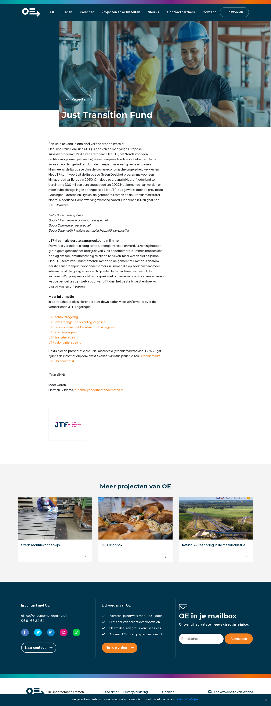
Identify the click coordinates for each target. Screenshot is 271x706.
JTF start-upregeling (64, 332)
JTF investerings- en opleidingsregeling (77, 322)
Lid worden (235, 12)
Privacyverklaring (135, 692)
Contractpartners (181, 12)
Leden (68, 12)
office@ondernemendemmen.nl (44, 616)
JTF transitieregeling (64, 338)
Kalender (87, 12)
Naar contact (39, 648)
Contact (210, 12)
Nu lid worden (120, 648)
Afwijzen (194, 699)
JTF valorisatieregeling (65, 343)
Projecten (77, 100)
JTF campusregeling (63, 317)
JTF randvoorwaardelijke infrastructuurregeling (82, 327)
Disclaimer (111, 692)
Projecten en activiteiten (121, 12)
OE (53, 12)
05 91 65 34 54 (33, 621)
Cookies (168, 692)
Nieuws (154, 12)
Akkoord (182, 699)
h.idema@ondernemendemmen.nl (99, 390)
